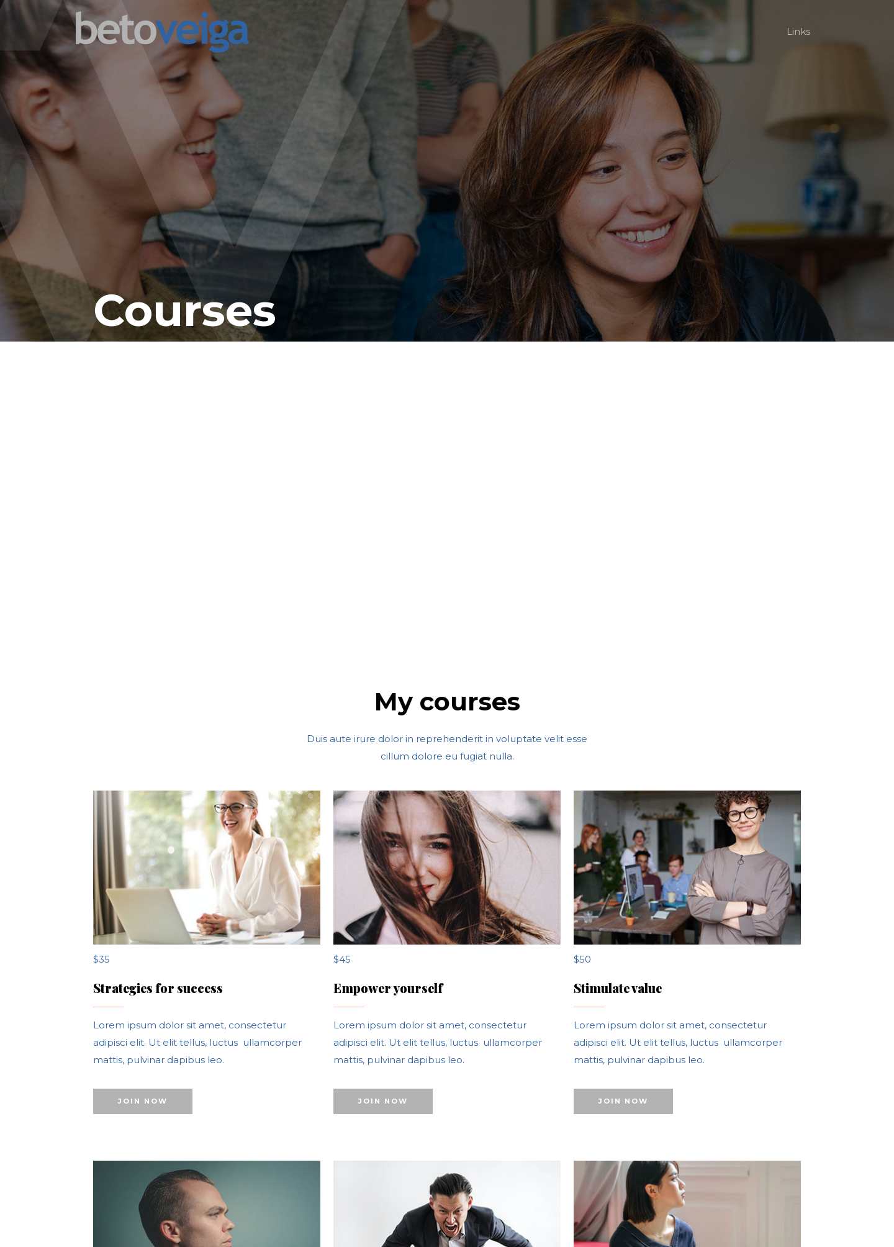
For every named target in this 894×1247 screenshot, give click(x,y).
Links (798, 31)
